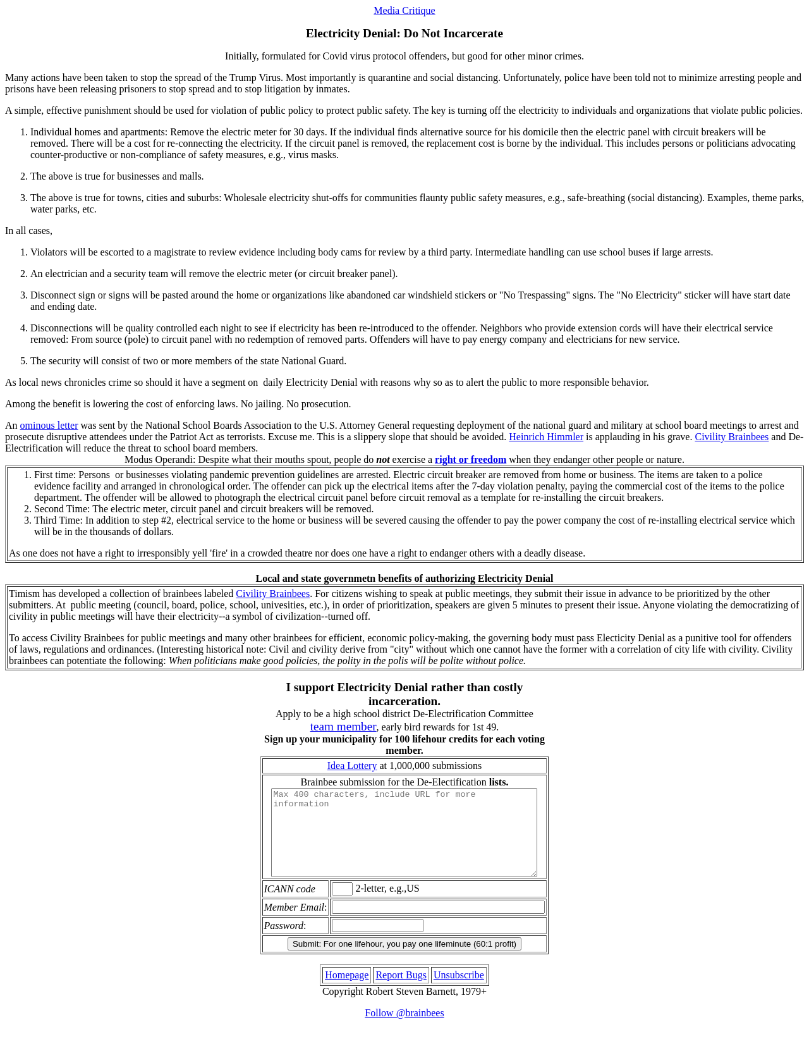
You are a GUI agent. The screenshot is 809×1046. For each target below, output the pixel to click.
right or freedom (470, 459)
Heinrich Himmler (546, 436)
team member (343, 726)
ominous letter (49, 425)
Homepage (346, 992)
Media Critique (404, 10)
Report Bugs (400, 992)
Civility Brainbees (732, 436)
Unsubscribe (459, 992)
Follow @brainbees (404, 1029)
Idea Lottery (352, 765)
